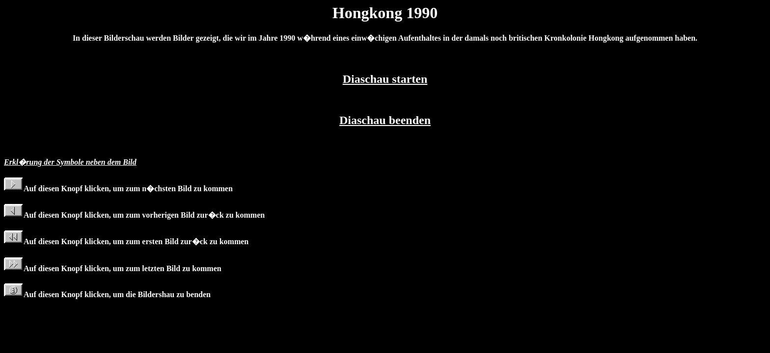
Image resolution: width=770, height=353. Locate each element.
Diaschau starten (385, 79)
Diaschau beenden (385, 120)
